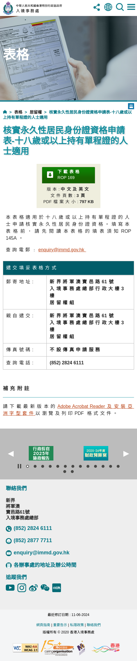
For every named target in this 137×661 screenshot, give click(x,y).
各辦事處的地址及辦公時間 (41, 565)
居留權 (36, 112)
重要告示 (60, 625)
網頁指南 (43, 625)
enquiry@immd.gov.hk (37, 553)
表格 (18, 112)
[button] (11, 454)
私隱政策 (77, 625)
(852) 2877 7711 (29, 541)
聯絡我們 (94, 625)
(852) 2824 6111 (29, 528)
